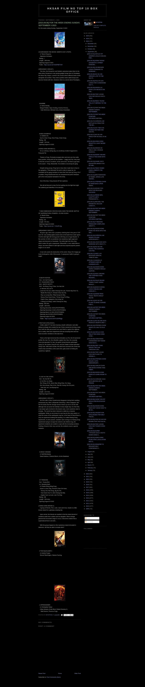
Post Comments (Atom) (54, 677)
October (90, 49)
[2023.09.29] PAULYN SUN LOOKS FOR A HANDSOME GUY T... (96, 83)
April (89, 462)
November (91, 46)
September (91, 51)
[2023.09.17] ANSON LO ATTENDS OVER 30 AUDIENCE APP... (94, 262)
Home (60, 673)
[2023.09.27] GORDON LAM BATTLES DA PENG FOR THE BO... (95, 123)
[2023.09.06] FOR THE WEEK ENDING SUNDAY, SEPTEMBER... (96, 388)
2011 (87, 503)
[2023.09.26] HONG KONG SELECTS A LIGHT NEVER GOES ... (96, 143)
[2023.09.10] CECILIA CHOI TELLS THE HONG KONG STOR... (96, 334)
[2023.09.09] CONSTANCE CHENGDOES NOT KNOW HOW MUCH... (96, 341)
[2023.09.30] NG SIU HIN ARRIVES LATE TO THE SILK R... (95, 76)
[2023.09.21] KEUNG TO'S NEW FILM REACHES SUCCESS (95, 190)
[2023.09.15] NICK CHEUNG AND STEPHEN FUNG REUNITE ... (95, 275)
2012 (87, 500)
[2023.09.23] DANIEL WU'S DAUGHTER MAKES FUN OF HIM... (95, 163)
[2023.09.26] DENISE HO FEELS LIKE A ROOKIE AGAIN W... (95, 150)
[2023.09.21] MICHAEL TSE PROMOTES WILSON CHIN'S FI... (95, 204)
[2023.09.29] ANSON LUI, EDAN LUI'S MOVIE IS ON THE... (96, 89)
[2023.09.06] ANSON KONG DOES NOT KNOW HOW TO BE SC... (96, 408)
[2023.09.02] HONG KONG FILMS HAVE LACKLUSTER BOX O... (96, 439)
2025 (87, 36)
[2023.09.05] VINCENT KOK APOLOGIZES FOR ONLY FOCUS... (95, 414)
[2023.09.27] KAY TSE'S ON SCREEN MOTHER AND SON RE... (95, 130)
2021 (87, 476)
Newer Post (41, 673)
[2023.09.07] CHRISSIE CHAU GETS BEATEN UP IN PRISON (96, 381)
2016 (87, 490)
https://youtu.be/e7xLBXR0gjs (53, 318)
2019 (87, 482)
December (91, 43)
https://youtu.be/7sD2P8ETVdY (53, 65)
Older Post (77, 673)
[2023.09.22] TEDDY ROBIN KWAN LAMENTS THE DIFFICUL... (95, 170)
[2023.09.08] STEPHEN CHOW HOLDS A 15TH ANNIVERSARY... (96, 361)
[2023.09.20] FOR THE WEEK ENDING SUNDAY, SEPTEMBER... (96, 210)
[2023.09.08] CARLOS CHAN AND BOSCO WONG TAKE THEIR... (96, 367)
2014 (87, 495)
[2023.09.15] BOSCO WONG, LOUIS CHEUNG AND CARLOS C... (96, 289)
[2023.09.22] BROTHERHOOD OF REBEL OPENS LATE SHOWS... (96, 177)
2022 (87, 474)
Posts (87, 518)
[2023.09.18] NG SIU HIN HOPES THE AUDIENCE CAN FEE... (95, 249)
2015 (87, 492)
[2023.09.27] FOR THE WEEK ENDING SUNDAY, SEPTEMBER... (96, 109)
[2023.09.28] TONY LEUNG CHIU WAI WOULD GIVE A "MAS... (96, 96)
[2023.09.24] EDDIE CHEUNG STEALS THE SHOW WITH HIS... (96, 156)
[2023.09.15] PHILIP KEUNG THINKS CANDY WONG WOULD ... (95, 282)
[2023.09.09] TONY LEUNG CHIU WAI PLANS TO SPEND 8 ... (95, 354)
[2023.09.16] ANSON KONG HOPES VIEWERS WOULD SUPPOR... (96, 269)
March (90, 465)
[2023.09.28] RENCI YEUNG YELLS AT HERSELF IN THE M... (96, 103)
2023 (87, 41)
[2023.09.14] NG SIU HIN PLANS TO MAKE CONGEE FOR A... (96, 302)
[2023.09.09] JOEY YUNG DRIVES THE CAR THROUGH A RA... (95, 347)
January (90, 470)
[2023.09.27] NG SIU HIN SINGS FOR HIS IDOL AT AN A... (96, 136)
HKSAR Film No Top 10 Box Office (72, 10)
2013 (87, 498)
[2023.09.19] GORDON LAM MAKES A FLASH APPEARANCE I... (95, 237)
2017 (87, 487)
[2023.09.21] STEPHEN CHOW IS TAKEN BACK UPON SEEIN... (96, 183)
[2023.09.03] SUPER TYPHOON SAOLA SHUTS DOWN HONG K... (96, 433)
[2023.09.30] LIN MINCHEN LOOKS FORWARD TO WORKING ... (95, 69)
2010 (87, 506)
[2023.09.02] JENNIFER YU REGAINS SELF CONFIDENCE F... (95, 446)
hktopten (99, 22)
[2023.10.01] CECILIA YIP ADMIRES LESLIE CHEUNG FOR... (96, 56)
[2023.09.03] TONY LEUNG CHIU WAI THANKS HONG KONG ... (96, 426)
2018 (87, 484)
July (89, 454)
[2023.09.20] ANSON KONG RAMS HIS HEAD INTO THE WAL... (96, 230)
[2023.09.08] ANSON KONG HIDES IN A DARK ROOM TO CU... (96, 374)
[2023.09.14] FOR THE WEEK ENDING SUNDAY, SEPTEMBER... (96, 309)
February (90, 468)
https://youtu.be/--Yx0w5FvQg (53, 226)
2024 (87, 38)
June (89, 457)
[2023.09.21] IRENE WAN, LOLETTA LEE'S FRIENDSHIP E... (95, 197)
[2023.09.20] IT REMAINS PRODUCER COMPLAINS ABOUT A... (96, 224)
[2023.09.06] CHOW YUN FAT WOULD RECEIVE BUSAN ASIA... (96, 401)
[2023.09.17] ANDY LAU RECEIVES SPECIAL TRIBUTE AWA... (94, 255)
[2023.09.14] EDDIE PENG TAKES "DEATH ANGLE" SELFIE (95, 296)
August (90, 451)
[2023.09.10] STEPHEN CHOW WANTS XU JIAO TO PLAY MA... (96, 327)
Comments (89, 522)
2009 (87, 509)
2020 (87, 479)
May (89, 459)
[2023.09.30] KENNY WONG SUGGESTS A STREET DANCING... (95, 62)
